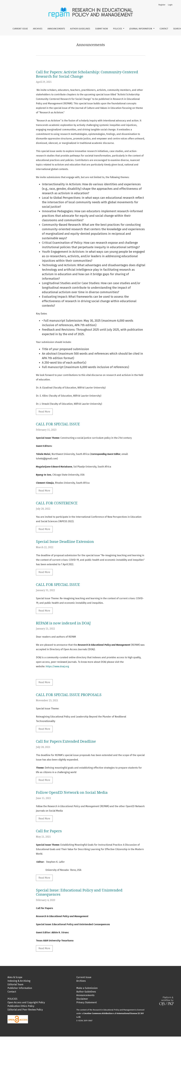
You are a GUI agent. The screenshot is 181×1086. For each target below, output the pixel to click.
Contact (164, 28)
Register (162, 5)
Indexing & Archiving (18, 980)
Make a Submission (87, 988)
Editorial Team (15, 984)
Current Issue (20, 28)
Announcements (56, 28)
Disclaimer (82, 998)
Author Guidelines (80, 28)
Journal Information (141, 28)
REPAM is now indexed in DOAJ (63, 623)
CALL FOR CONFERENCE (57, 503)
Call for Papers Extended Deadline (66, 741)
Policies (118, 28)
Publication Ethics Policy (20, 1006)
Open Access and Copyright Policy (26, 1002)
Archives (37, 28)
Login (170, 5)
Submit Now (101, 28)
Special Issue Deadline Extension (65, 542)
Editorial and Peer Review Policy (25, 1009)
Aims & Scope (14, 977)
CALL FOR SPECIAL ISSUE (58, 424)
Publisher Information (19, 988)
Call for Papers (49, 831)
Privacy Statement (86, 1002)
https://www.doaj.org (57, 666)
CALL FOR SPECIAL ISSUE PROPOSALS (69, 695)
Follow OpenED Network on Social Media (72, 792)
